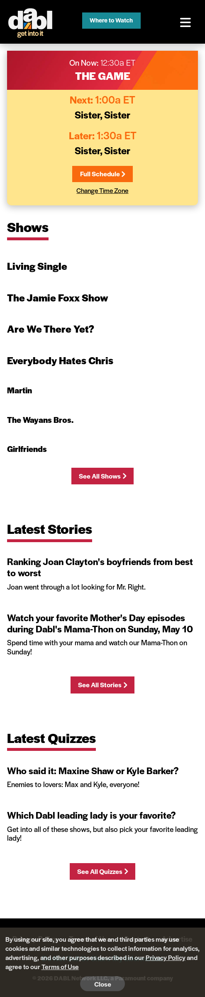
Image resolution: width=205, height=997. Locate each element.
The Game (102, 75)
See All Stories (102, 684)
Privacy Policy (165, 957)
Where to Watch (111, 20)
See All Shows (102, 476)
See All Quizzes (102, 871)
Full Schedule (102, 173)
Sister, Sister (102, 114)
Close (102, 984)
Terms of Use (60, 966)
